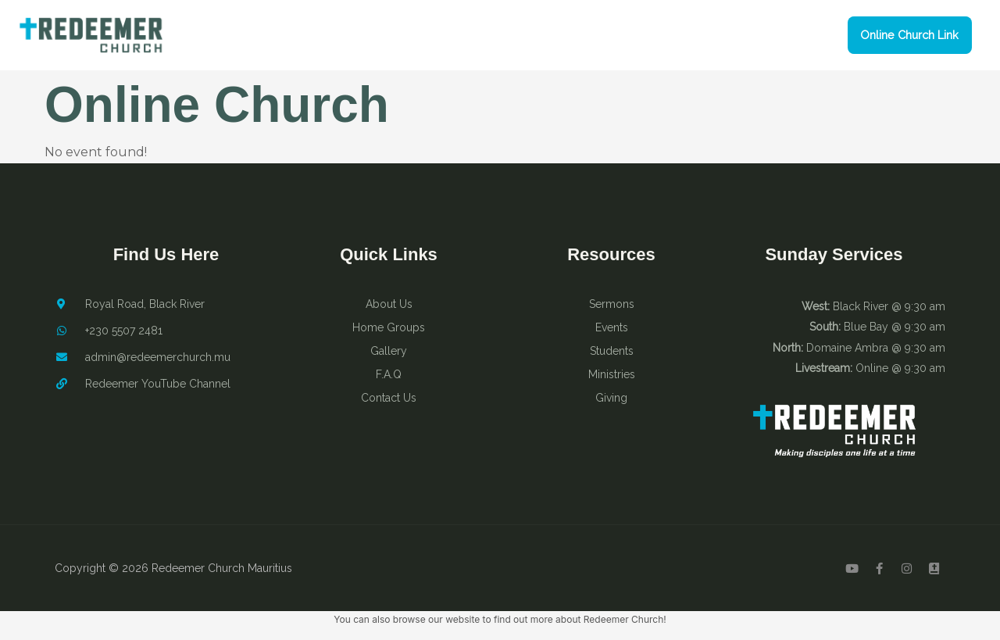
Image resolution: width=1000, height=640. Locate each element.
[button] (905, 35)
